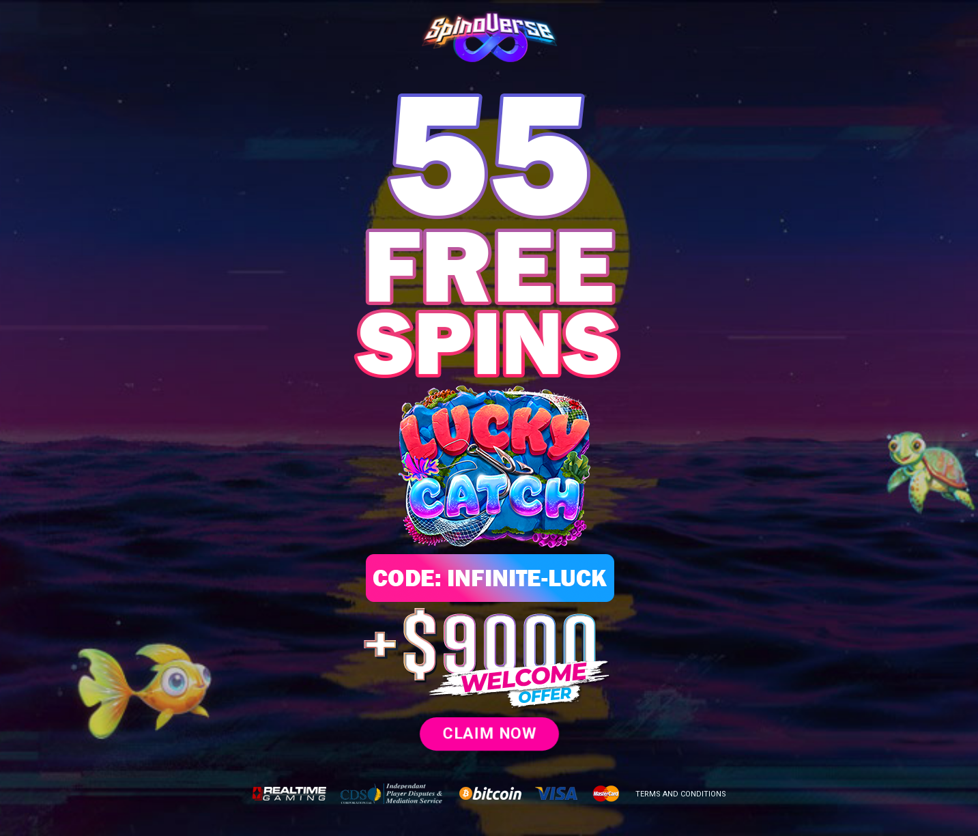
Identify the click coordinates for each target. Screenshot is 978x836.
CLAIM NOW (489, 733)
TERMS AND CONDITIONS (680, 794)
